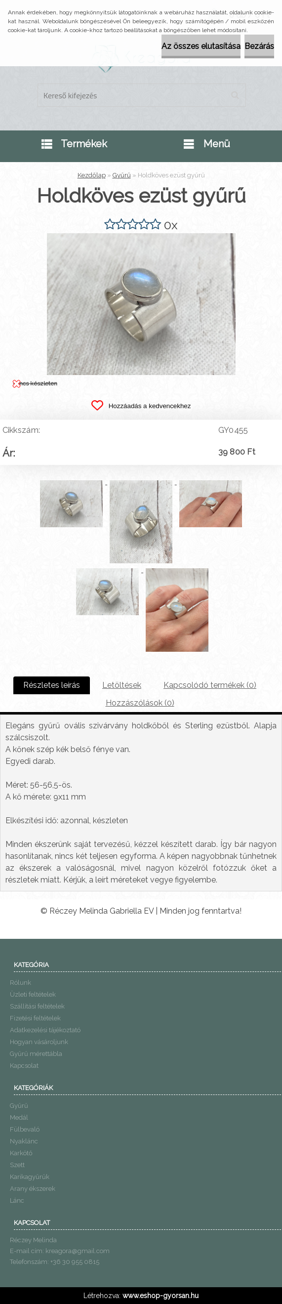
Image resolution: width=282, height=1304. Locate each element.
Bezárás (259, 46)
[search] (234, 95)
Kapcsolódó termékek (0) (209, 685)
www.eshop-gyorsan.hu (160, 1296)
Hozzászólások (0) (140, 703)
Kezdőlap (92, 175)
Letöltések (121, 685)
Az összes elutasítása (201, 46)
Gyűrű (122, 175)
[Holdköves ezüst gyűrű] (141, 237)
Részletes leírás (51, 685)
